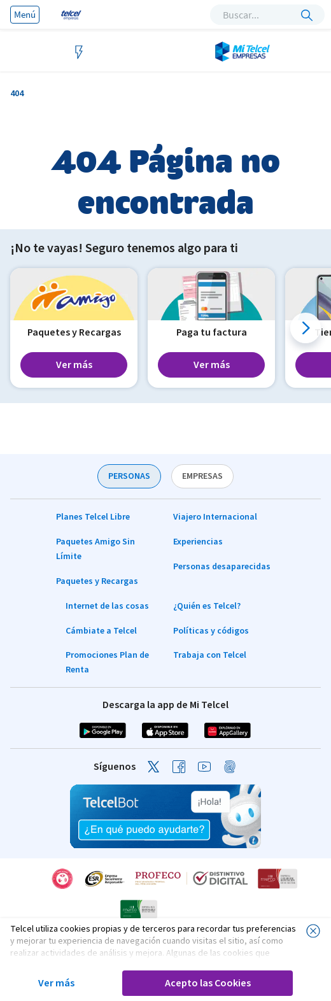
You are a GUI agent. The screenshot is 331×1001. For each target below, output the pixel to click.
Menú (25, 14)
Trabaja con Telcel (209, 655)
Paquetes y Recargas (97, 581)
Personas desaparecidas (222, 566)
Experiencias (198, 542)
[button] (305, 328)
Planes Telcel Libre (93, 517)
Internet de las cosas (107, 606)
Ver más (56, 983)
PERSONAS (129, 476)
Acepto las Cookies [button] (208, 983)
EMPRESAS (202, 476)
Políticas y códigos (211, 631)
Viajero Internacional (215, 517)
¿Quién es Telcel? (207, 606)
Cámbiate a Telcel (101, 631)
